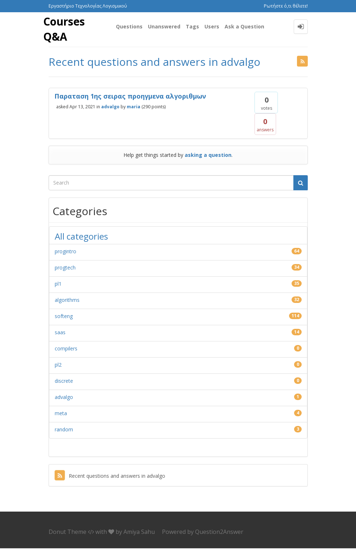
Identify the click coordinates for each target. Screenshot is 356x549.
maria (133, 107)
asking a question (208, 155)
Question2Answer (219, 532)
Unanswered (164, 26)
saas (60, 332)
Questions (129, 26)
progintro (65, 251)
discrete (64, 381)
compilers (66, 348)
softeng (64, 316)
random (64, 429)
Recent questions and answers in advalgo (109, 476)
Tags (192, 26)
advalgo (110, 107)
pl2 (58, 365)
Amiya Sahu (139, 532)
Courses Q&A (64, 29)
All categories (81, 236)
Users (211, 26)
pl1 (58, 284)
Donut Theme (67, 532)
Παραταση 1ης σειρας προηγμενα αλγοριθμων (130, 96)
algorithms (67, 300)
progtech (65, 267)
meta (61, 413)
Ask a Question (244, 26)
